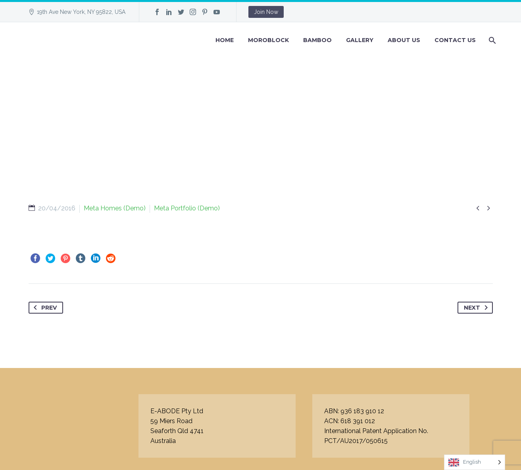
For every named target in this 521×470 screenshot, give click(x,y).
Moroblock (268, 40)
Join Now (266, 12)
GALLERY (359, 40)
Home (224, 40)
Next (477, 307)
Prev (44, 307)
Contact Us (455, 40)
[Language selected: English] (474, 462)
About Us (404, 40)
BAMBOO (317, 40)
